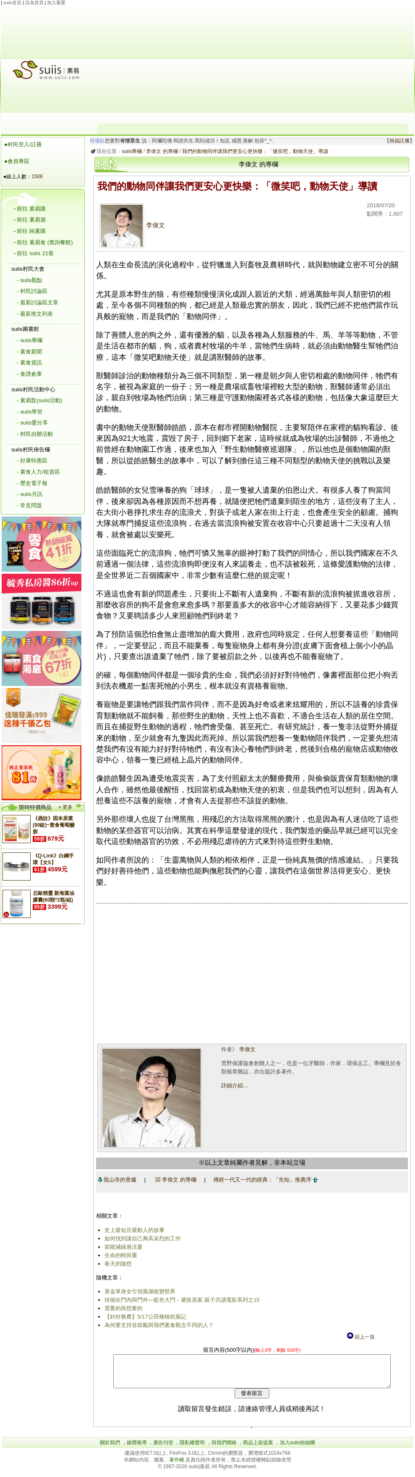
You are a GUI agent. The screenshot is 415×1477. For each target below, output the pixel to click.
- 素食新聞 (29, 351)
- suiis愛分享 (32, 422)
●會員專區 (16, 161)
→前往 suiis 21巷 (32, 253)
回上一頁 (360, 1337)
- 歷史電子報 (32, 483)
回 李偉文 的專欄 (174, 1179)
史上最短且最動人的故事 (133, 1230)
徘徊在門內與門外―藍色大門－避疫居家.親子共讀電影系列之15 (180, 1300)
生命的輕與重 (119, 1255)
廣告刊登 (163, 1449)
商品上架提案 (258, 1449)
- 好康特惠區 (32, 460)
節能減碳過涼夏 (122, 1247)
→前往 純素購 (28, 231)
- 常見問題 (29, 505)
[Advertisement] (252, 65)
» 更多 (65, 807)
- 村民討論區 (32, 291)
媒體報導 (137, 1449)
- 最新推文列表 (35, 314)
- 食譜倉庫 (29, 374)
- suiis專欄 (29, 340)
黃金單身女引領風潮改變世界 (138, 1291)
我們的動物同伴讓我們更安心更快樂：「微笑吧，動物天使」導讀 (253, 151)
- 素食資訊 (29, 362)
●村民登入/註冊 (23, 144)
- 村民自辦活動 (35, 434)
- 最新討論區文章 (37, 302)
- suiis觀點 (29, 280)
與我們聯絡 (224, 1449)
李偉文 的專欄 (160, 151)
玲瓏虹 (96, 141)
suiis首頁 (12, 2)
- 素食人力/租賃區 (38, 472)
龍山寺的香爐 (115, 1179)
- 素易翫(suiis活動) (40, 400)
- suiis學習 (29, 412)
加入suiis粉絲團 (297, 1449)
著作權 (177, 1466)
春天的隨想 (116, 1264)
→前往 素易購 (28, 209)
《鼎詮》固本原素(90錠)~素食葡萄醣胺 (54, 825)
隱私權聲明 (192, 1449)
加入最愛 (56, 2)
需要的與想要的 (122, 1308)
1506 (37, 176)
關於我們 (110, 1449)
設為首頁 (34, 2)
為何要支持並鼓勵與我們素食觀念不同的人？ (157, 1325)
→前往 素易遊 (28, 219)
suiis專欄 (130, 151)
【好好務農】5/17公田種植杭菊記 (144, 1316)
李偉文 (130, 225)
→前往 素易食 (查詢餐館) (42, 242)
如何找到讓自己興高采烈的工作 (141, 1238)
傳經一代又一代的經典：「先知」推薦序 (264, 1179)
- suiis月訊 (29, 494)
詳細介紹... (233, 1085)
